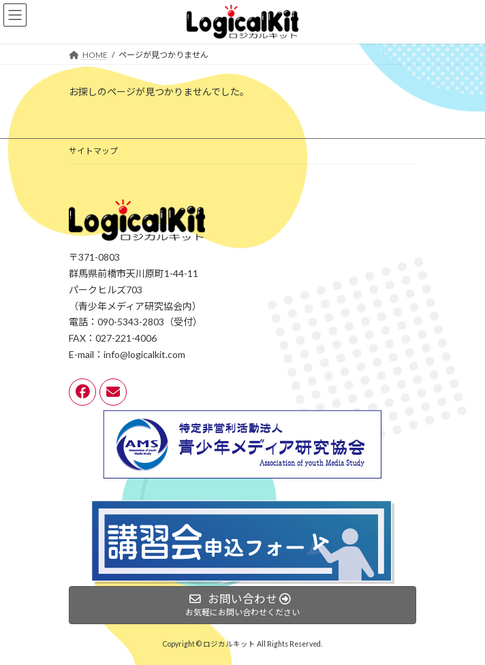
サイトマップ (93, 151)
